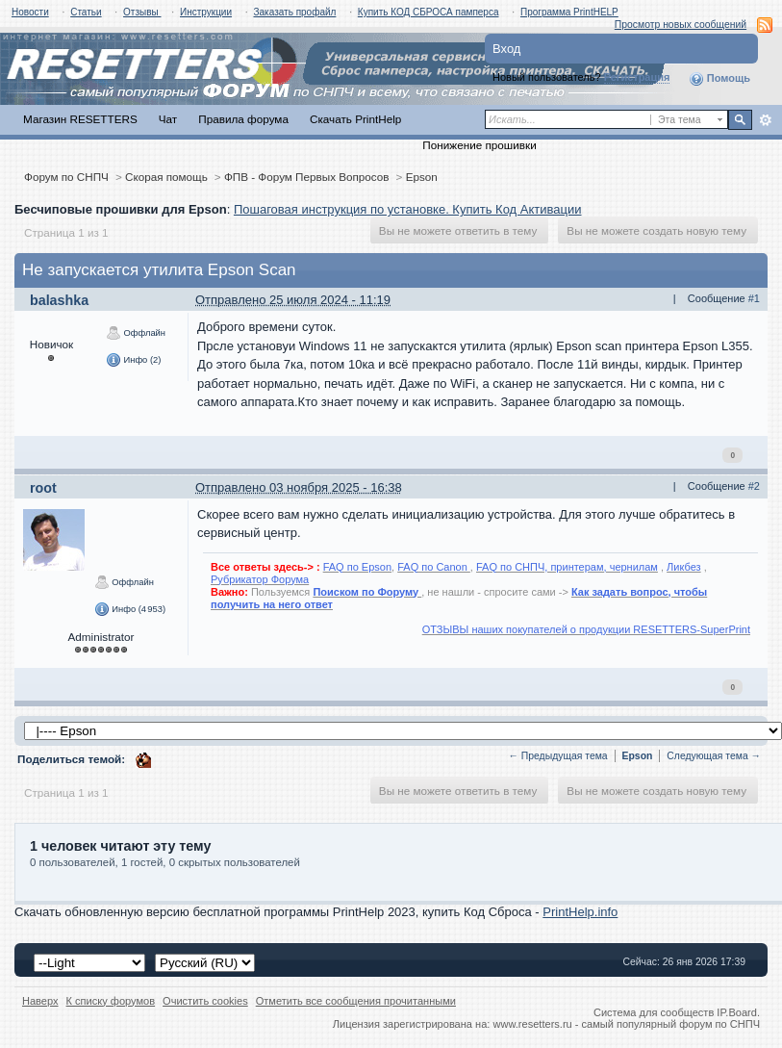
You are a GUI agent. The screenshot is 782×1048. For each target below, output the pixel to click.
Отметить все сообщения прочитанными (356, 1001)
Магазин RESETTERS (80, 119)
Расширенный (765, 120)
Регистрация (637, 77)
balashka (59, 300)
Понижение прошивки (479, 145)
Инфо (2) (133, 360)
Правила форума (243, 119)
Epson (422, 176)
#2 (754, 486)
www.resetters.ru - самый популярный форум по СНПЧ (626, 1024)
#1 (754, 298)
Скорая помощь (166, 176)
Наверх (40, 1001)
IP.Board (737, 1012)
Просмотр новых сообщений (680, 24)
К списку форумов (111, 1001)
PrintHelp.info (580, 912)
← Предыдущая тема (558, 756)
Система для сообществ (653, 1012)
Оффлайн (135, 333)
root (43, 488)
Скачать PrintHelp (355, 119)
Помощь (719, 79)
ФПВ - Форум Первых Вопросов (307, 176)
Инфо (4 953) (129, 609)
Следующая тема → (714, 756)
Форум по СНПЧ (66, 176)
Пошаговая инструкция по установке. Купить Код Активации (408, 209)
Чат (168, 119)
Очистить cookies (205, 1001)
